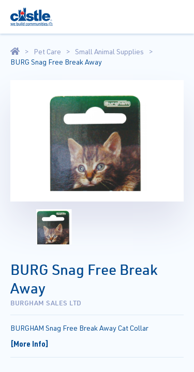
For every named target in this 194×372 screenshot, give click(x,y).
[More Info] (29, 343)
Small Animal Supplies (109, 51)
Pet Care (47, 51)
